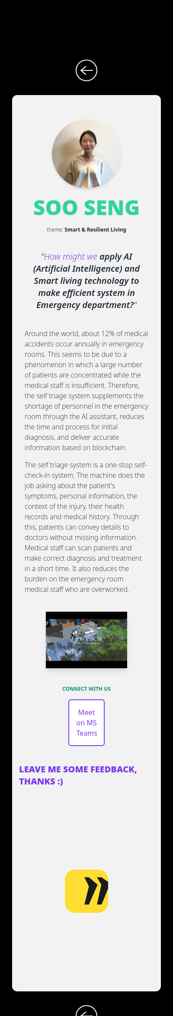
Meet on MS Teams (86, 723)
